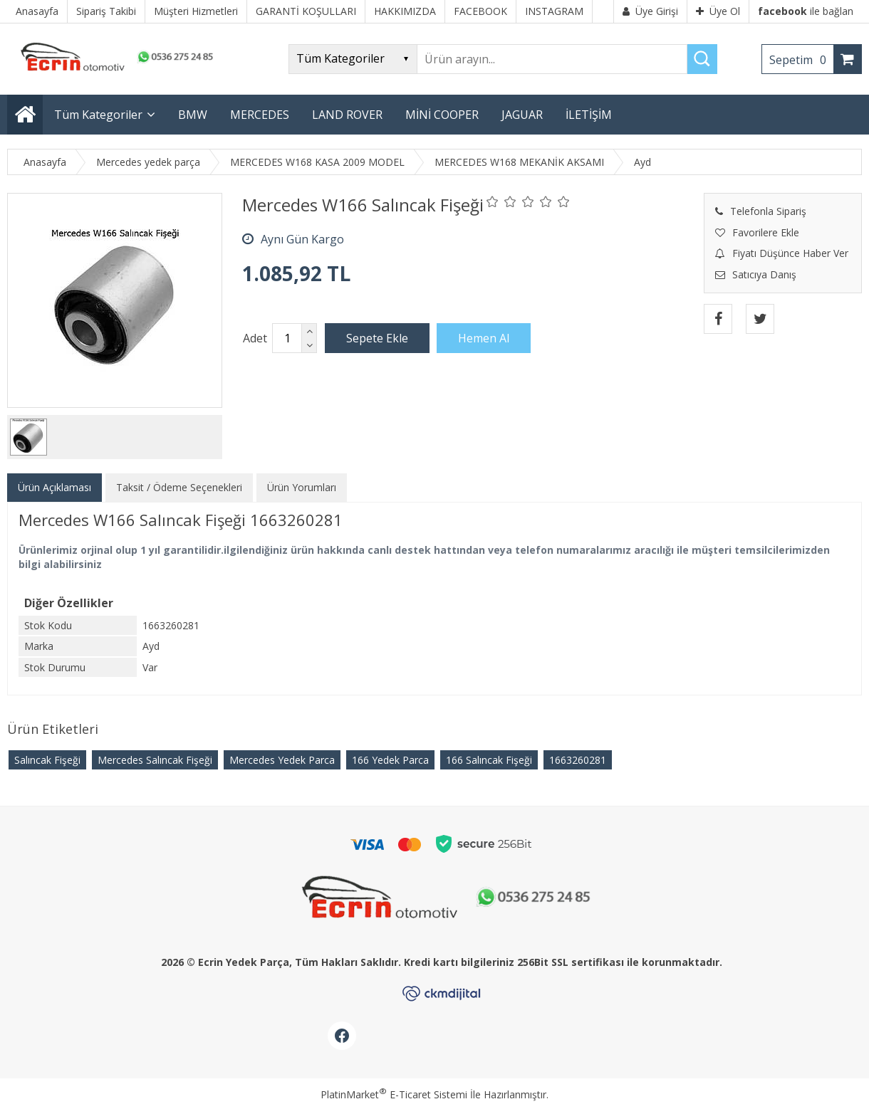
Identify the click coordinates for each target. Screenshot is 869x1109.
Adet (255, 338)
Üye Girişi (650, 11)
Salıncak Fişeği (47, 760)
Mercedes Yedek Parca (282, 760)
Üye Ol (718, 11)
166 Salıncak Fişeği (489, 760)
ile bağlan (805, 11)
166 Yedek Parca (390, 760)
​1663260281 (577, 760)
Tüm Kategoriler (98, 114)
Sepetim (801, 60)
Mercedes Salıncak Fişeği (155, 760)
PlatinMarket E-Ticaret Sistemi (394, 1094)
